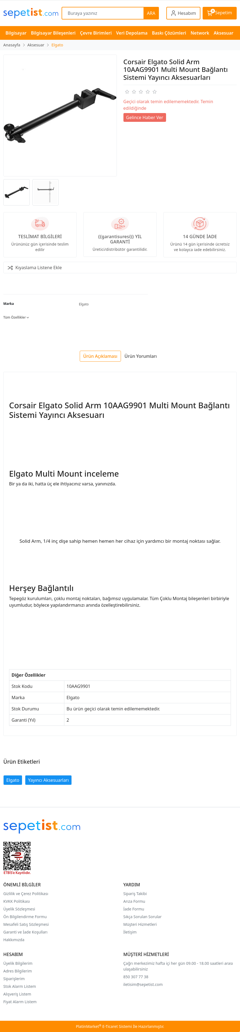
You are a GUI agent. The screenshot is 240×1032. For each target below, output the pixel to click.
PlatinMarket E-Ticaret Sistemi (104, 1026)
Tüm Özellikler (16, 317)
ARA (151, 13)
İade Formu (133, 909)
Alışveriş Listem (17, 994)
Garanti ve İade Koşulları (25, 932)
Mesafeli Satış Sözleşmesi (26, 924)
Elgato (84, 304)
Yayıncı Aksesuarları (48, 780)
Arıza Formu (134, 901)
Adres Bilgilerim (17, 971)
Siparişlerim (14, 978)
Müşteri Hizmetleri (140, 924)
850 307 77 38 (135, 976)
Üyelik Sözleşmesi (19, 909)
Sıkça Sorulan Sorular (142, 916)
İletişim (130, 932)
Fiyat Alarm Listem (20, 1001)
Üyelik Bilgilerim (17, 963)
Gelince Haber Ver (144, 117)
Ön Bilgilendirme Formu (25, 916)
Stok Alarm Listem (19, 986)
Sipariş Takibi (135, 893)
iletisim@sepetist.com (143, 984)
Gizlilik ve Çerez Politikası (25, 893)
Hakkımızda (13, 939)
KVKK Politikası (16, 901)
